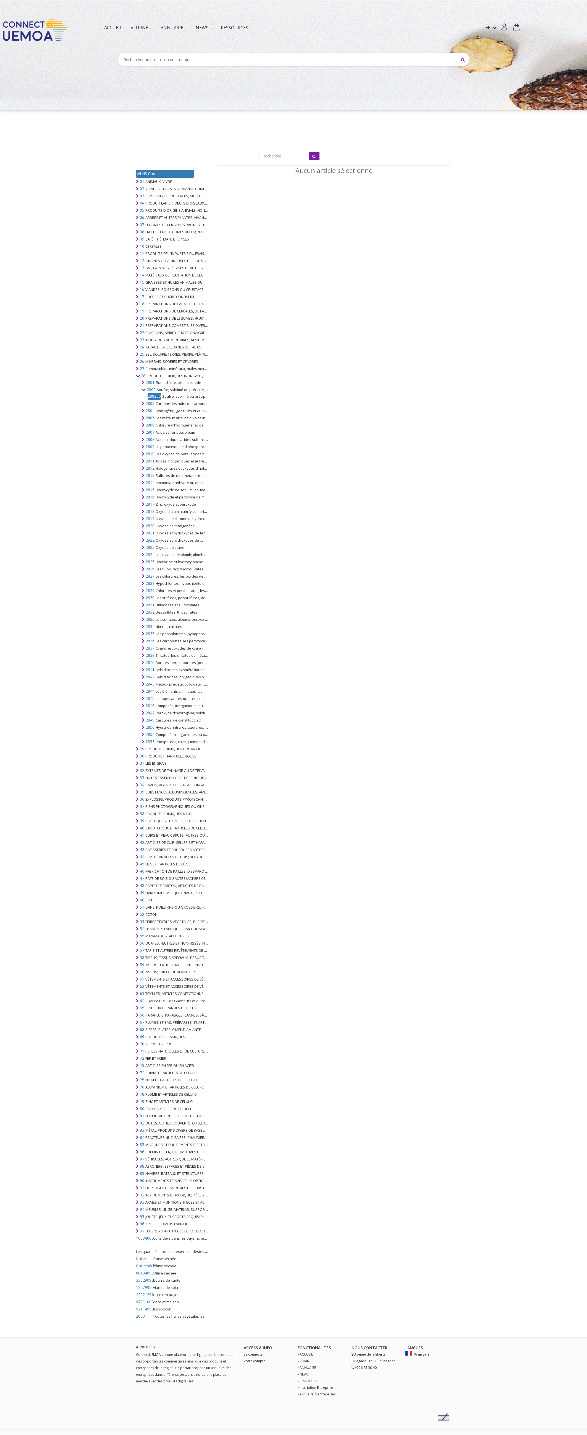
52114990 (144, 1309)
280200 (154, 396)
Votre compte (254, 1361)
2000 (140, 1316)
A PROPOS (145, 1346)
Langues (414, 1347)
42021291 (144, 1294)
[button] (504, 27)
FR (491, 27)
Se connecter (254, 1354)
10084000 (144, 1238)
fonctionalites (314, 1347)
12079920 (144, 1287)
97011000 (144, 1301)
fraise (141, 1258)
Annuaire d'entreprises (318, 1394)
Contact (373, 1347)
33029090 (144, 1280)
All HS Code (147, 173)
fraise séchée (144, 1265)
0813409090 (144, 1273)
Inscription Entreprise (316, 1387)
